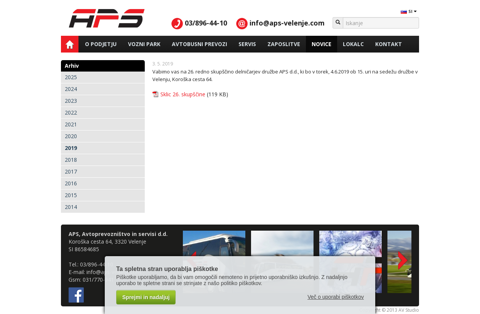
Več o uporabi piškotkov (335, 297)
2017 (71, 171)
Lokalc (353, 44)
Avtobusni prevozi (199, 44)
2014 (71, 206)
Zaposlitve (283, 44)
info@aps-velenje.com (280, 22)
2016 (71, 183)
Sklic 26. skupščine (182, 94)
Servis (247, 44)
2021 (71, 124)
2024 (71, 88)
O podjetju (101, 44)
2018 (71, 159)
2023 (71, 100)
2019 (71, 147)
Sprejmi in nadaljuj (146, 297)
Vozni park (144, 44)
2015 (71, 195)
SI (408, 11)
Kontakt (388, 44)
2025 (71, 77)
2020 (71, 136)
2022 (71, 112)
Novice (321, 44)
